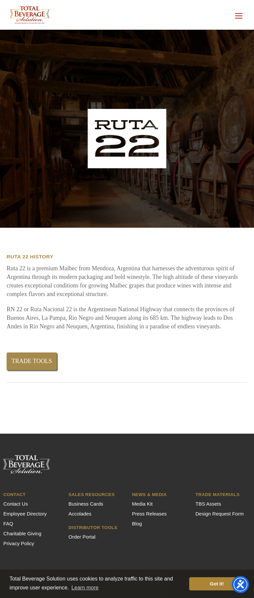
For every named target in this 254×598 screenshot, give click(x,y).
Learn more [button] (85, 587)
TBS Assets (208, 504)
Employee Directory (25, 513)
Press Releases (149, 513)
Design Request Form (219, 513)
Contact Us (15, 504)
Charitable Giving (22, 533)
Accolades (79, 513)
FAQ (8, 523)
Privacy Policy (18, 543)
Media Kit (142, 504)
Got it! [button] (217, 583)
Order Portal (82, 537)
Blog (137, 523)
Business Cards (85, 504)
